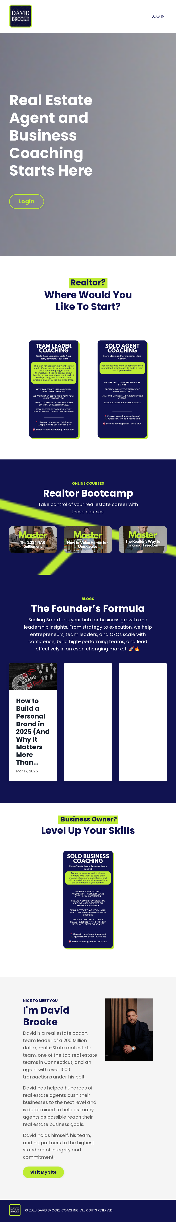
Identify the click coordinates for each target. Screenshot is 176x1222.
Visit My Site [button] (43, 1173)
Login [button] (26, 201)
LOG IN (158, 16)
